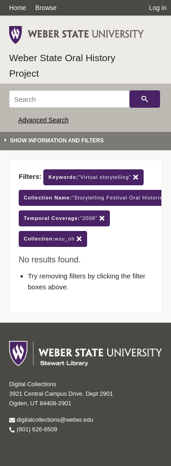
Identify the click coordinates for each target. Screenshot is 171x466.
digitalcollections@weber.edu (51, 419)
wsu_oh (53, 239)
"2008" (64, 218)
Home (17, 7)
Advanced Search (43, 120)
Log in (157, 7)
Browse (46, 7)
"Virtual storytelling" (93, 177)
